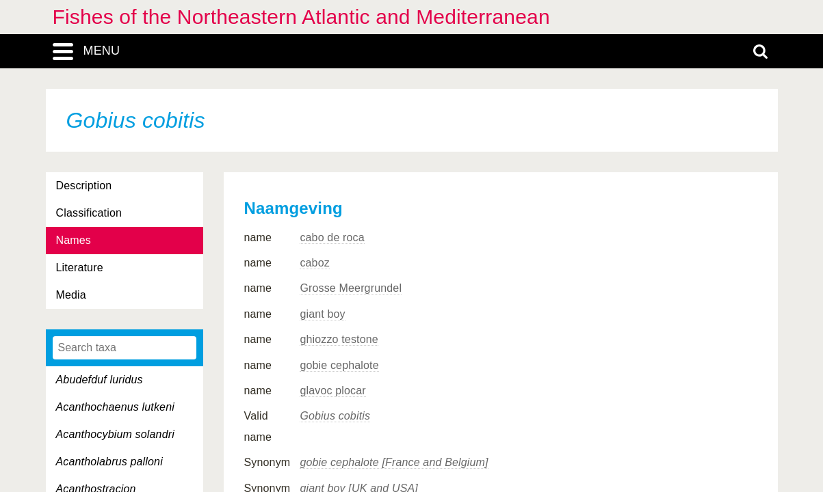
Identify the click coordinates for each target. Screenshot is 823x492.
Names (73, 240)
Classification (89, 213)
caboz (315, 263)
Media (71, 295)
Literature (79, 267)
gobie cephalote (339, 365)
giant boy (322, 314)
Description (84, 185)
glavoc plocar (332, 390)
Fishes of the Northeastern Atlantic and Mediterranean (301, 16)
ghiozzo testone (339, 339)
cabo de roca (332, 237)
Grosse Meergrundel (351, 288)
